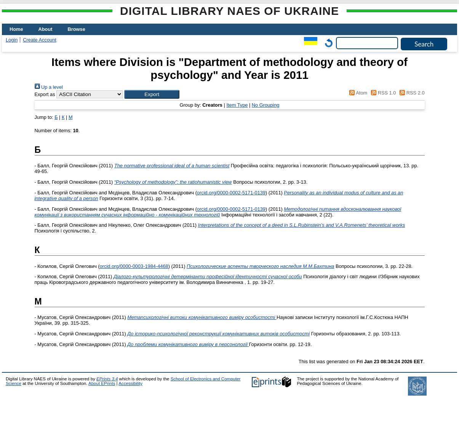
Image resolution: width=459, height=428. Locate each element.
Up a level (49, 87)
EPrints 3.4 (107, 379)
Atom (357, 93)
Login (12, 40)
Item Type (237, 105)
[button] (151, 94)
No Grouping (266, 105)
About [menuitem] (45, 29)
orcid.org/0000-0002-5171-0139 (231, 193)
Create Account (39, 40)
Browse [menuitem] (76, 29)
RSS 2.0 (411, 93)
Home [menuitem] (16, 29)
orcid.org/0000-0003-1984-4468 (134, 266)
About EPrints (101, 383)
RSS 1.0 (382, 93)
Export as (45, 94)
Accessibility (130, 383)
